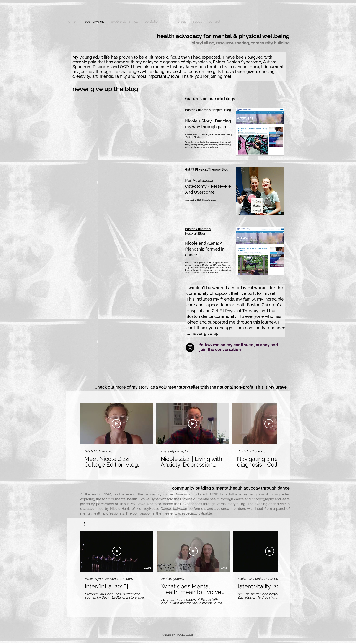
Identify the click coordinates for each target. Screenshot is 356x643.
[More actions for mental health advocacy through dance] (86, 524)
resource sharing (232, 43)
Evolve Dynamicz (176, 494)
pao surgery (210, 144)
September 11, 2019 (206, 262)
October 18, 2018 (205, 134)
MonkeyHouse (147, 509)
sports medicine (209, 147)
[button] (86, 524)
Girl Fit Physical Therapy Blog (206, 169)
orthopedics (197, 144)
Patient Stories (193, 137)
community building (270, 43)
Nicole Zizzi (224, 134)
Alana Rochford (203, 265)
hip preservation (215, 142)
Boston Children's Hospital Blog (208, 110)
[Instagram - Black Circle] (190, 347)
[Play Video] (116, 423)
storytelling (203, 43)
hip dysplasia (198, 142)
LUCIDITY (216, 494)
